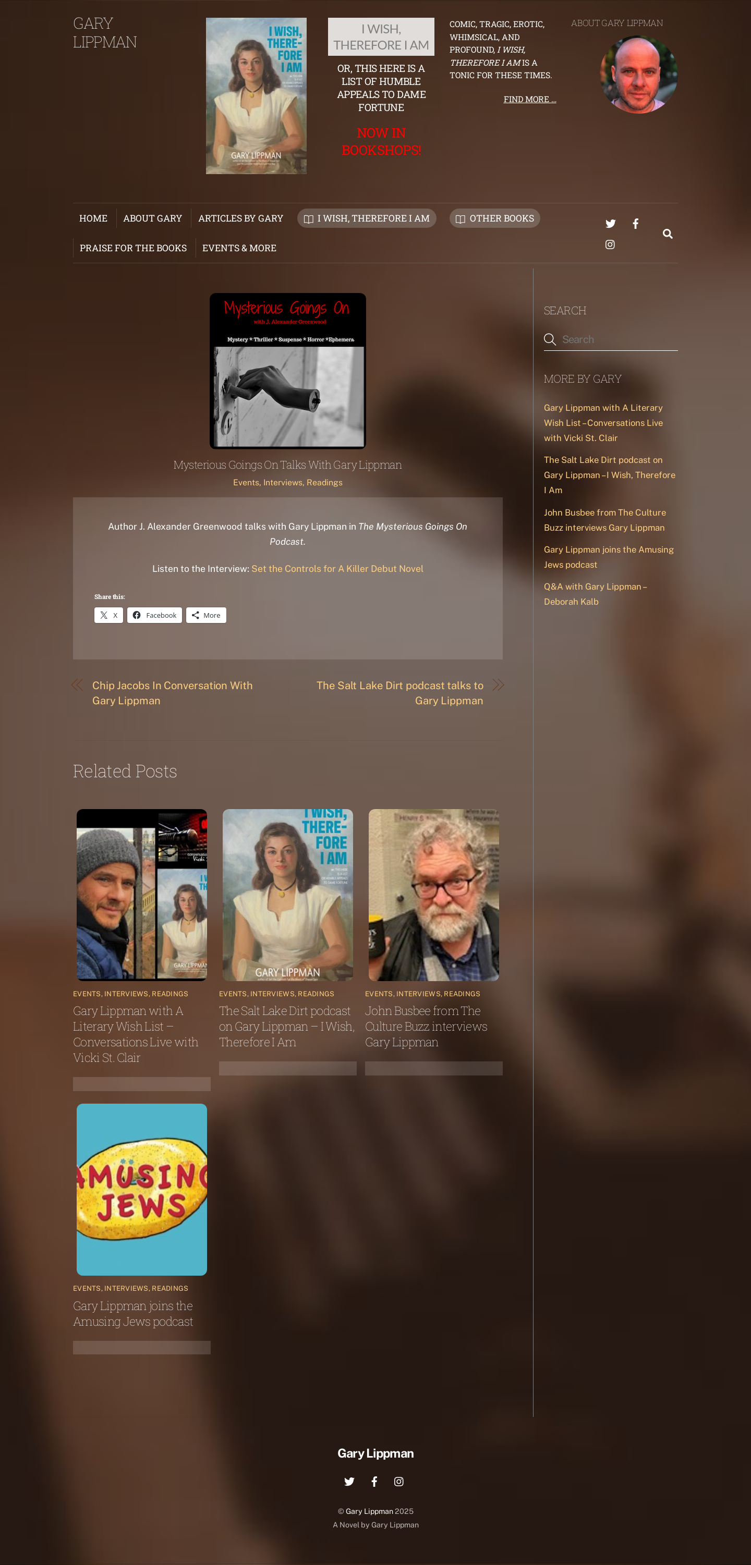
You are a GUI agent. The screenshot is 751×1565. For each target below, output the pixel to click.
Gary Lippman (369, 1511)
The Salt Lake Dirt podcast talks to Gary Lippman (400, 693)
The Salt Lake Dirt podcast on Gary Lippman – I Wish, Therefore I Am (286, 1026)
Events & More (239, 248)
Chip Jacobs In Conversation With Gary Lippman (172, 693)
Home (93, 218)
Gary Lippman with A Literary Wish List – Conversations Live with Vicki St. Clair (135, 1034)
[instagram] (610, 243)
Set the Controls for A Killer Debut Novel (337, 569)
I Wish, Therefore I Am (367, 218)
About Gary (153, 218)
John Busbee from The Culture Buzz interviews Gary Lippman (426, 1026)
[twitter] (610, 222)
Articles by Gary (241, 218)
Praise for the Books (133, 248)
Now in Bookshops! (381, 141)
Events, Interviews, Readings (288, 483)
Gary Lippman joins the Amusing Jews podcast (133, 1313)
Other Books (495, 218)
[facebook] (635, 222)
